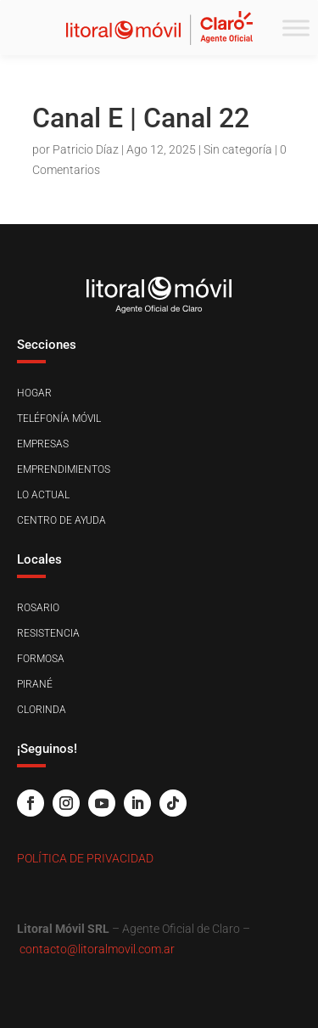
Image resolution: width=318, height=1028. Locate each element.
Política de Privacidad (85, 858)
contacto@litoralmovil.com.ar (97, 949)
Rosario (38, 608)
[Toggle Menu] (296, 28)
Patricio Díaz (86, 149)
